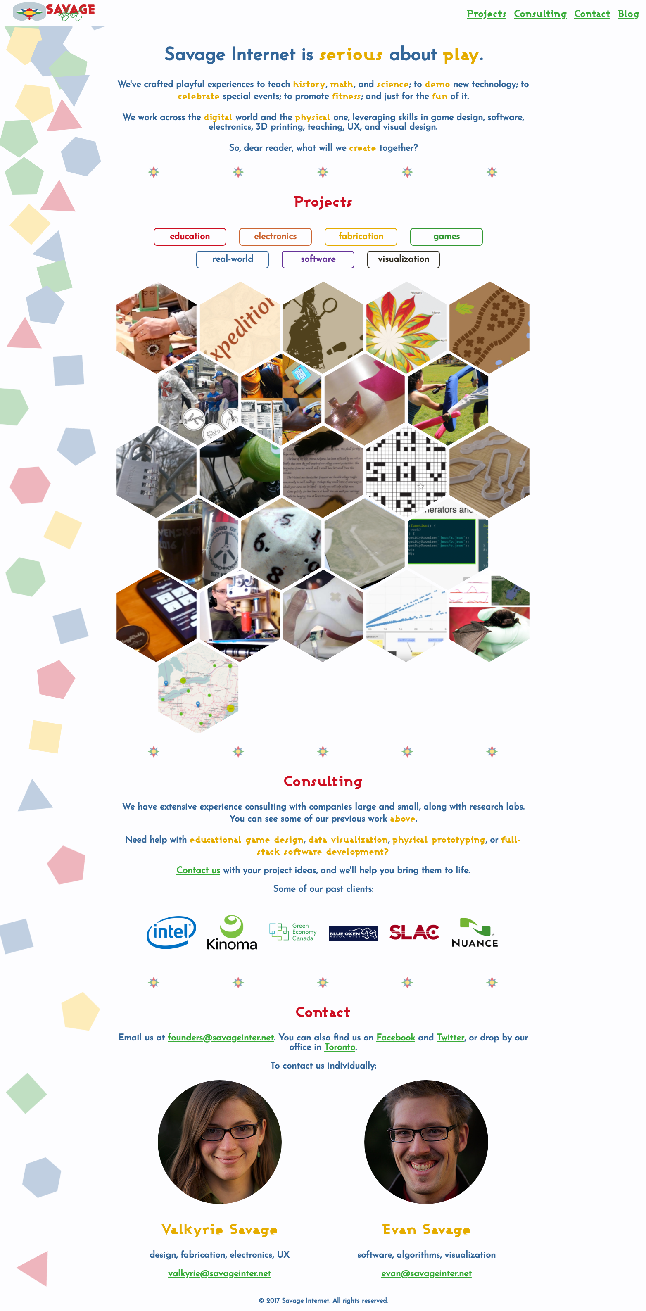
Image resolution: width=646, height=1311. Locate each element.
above (403, 818)
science (393, 84)
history (309, 84)
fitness (346, 96)
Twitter (450, 1038)
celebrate (199, 96)
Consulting (540, 13)
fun (439, 96)
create (362, 147)
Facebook (395, 1038)
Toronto (339, 1047)
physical (312, 117)
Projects (486, 13)
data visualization (348, 839)
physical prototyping (438, 839)
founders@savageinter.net (221, 1038)
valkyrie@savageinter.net (219, 1274)
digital (218, 117)
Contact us (198, 871)
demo (437, 84)
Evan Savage (426, 1228)
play (461, 53)
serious (351, 53)
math (342, 84)
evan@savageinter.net (426, 1274)
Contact (592, 13)
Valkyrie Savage (219, 1228)
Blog (628, 13)
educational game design (247, 839)
